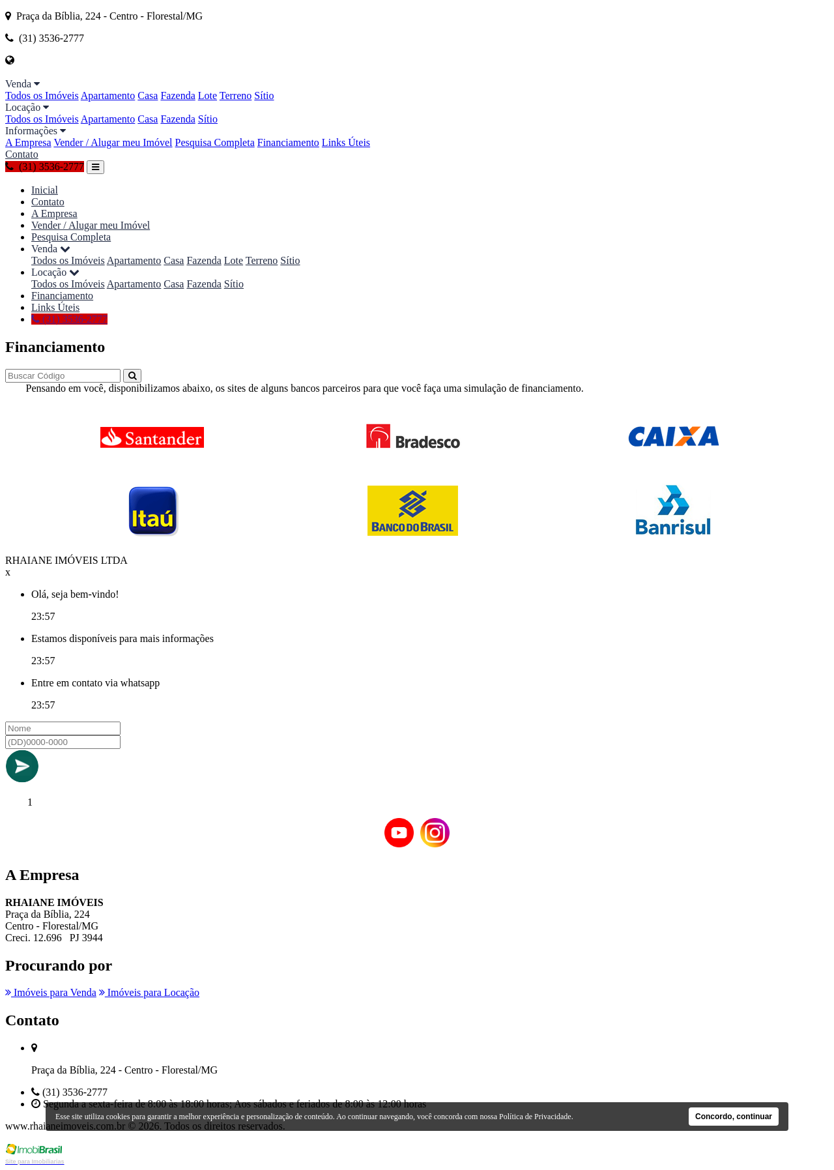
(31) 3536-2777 (44, 166)
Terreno (236, 95)
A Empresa (28, 142)
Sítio (264, 95)
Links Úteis (346, 142)
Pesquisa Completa (215, 142)
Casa (147, 95)
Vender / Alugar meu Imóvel (112, 142)
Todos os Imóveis (42, 95)
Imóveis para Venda (50, 992)
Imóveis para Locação (149, 992)
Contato (21, 154)
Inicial (44, 190)
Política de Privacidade (535, 1116)
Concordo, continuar (733, 1116)
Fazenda (177, 95)
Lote (207, 95)
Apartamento (108, 95)
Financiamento (288, 142)
